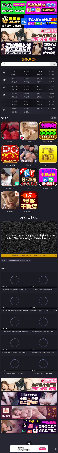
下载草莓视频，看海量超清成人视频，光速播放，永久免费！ (33, 255)
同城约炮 (14, 109)
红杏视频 (14, 112)
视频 (4, 80)
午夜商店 (26, 109)
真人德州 (26, 71)
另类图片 (51, 97)
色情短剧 (26, 112)
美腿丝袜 (14, 97)
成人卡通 (39, 86)
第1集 (4, 261)
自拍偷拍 (26, 79)
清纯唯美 (26, 97)
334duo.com (29, 59)
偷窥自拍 (14, 94)
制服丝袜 (14, 89)
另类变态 (51, 89)
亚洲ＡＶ (14, 79)
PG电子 (14, 71)
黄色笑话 (39, 104)
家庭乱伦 (26, 101)
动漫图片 (51, 94)
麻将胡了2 (14, 74)
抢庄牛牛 (51, 74)
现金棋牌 (39, 74)
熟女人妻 (14, 82)
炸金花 (27, 74)
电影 (4, 87)
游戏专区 (51, 71)
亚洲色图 (26, 94)
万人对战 (39, 71)
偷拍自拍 (26, 86)
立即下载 (42, 449)
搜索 (53, 64)
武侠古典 (51, 101)
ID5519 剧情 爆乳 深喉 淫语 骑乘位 (19, 261)
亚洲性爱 (14, 86)
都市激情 (14, 101)
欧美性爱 (51, 86)
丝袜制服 (26, 82)
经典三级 (26, 89)
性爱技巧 (51, 104)
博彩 (4, 72)
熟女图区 (39, 97)
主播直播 (39, 82)
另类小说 (26, 104)
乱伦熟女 (39, 89)
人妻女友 (39, 101)
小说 (4, 103)
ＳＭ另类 (51, 82)
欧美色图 (39, 94)
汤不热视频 (51, 109)
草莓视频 (39, 109)
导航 (4, 110)
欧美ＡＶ (39, 79)
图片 (4, 95)
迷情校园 (14, 104)
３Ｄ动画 (51, 79)
